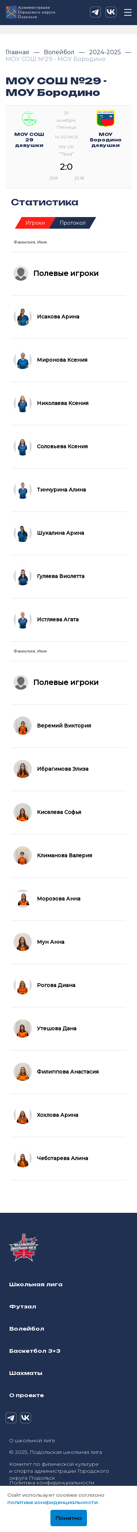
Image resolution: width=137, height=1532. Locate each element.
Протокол (72, 223)
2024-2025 (105, 52)
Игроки (35, 223)
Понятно (69, 1518)
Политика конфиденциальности (51, 1482)
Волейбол (60, 52)
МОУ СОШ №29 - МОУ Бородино (55, 59)
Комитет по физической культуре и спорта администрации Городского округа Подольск (59, 1471)
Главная (18, 52)
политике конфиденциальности (52, 1502)
